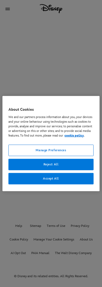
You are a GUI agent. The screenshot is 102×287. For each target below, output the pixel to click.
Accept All (51, 178)
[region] (50, 143)
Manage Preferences (51, 150)
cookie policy (74, 135)
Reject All (51, 164)
